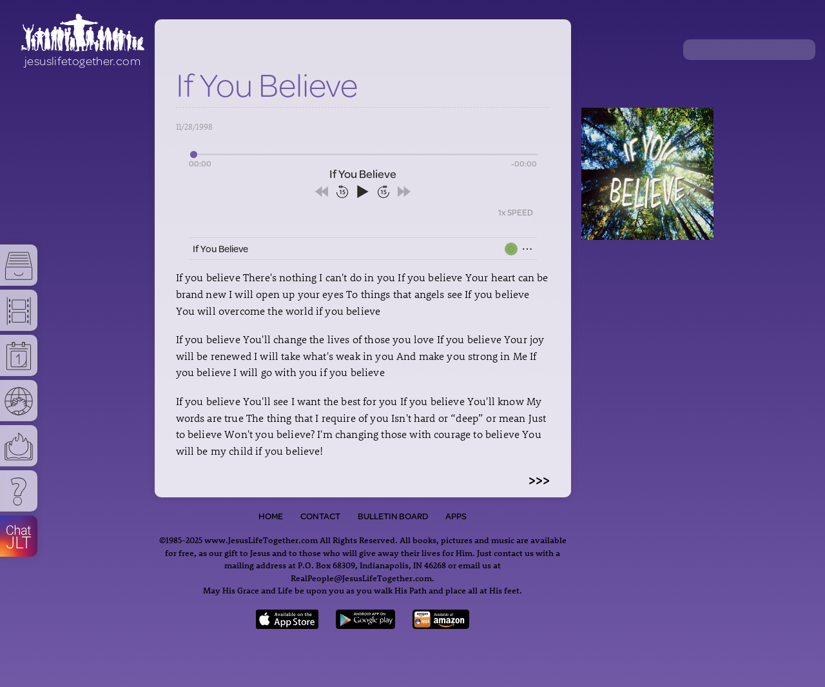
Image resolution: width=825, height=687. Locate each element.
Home (270, 516)
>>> (539, 479)
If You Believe (220, 248)
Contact (320, 516)
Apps (456, 516)
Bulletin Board (393, 516)
